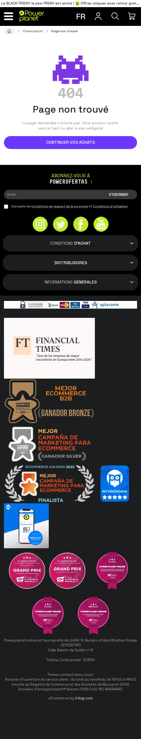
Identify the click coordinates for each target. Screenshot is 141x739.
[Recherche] (115, 16)
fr (80, 16)
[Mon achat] (132, 16)
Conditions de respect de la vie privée (59, 206)
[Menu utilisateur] (98, 16)
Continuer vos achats (70, 142)
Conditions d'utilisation (110, 206)
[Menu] (8, 16)
